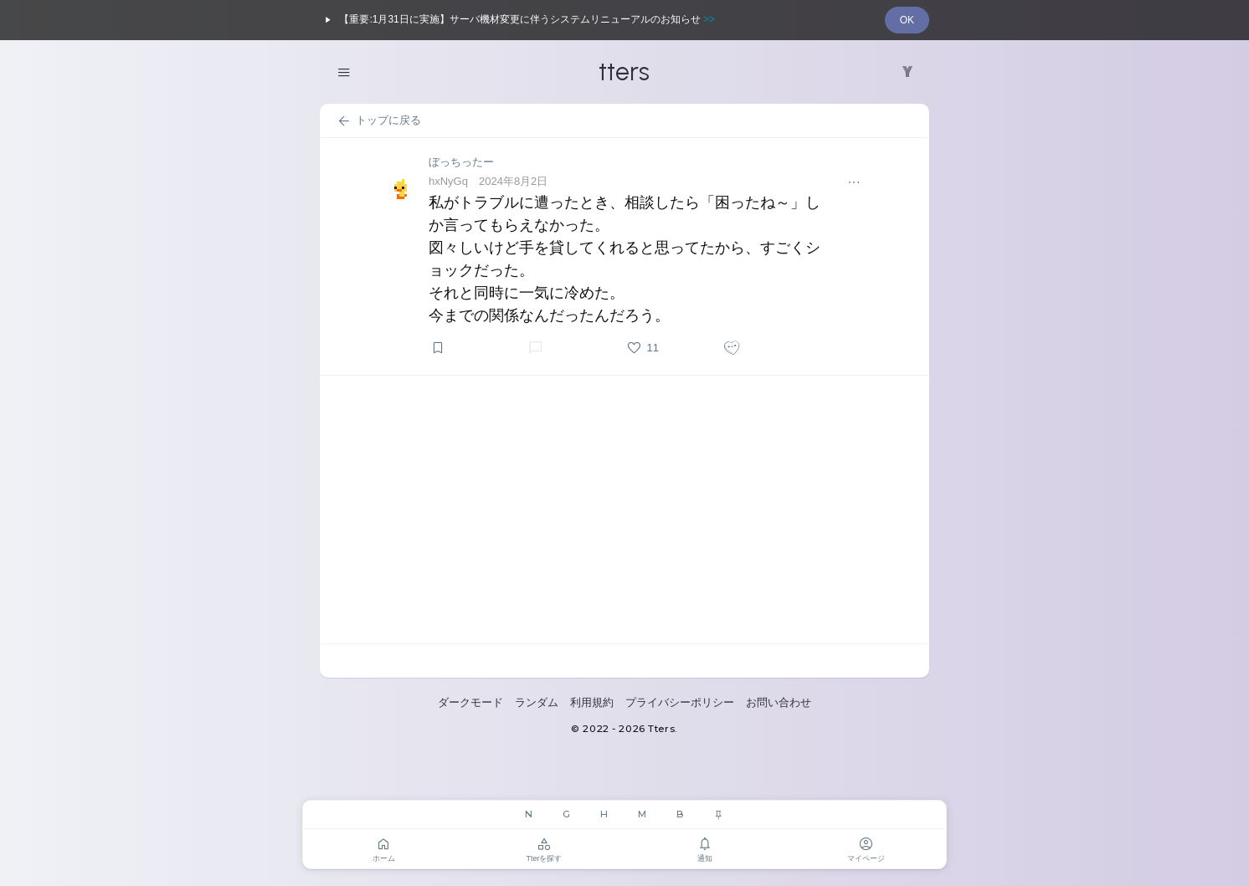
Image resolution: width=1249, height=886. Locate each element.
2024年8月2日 (513, 181)
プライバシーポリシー (679, 702)
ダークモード (470, 702)
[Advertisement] (624, 509)
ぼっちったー (461, 162)
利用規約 (592, 702)
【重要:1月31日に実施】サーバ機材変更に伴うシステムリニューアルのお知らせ (517, 20)
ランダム (536, 702)
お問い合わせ (778, 702)
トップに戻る (379, 121)
